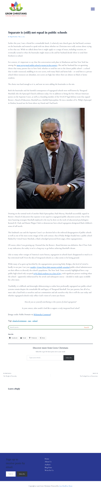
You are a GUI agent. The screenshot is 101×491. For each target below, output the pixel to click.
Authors (46, 465)
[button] (93, 9)
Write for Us (47, 471)
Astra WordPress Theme (65, 486)
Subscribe (69, 358)
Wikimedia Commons (42, 314)
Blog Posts (47, 468)
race (29, 321)
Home (45, 459)
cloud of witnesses (20, 321)
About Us (46, 462)
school (35, 321)
